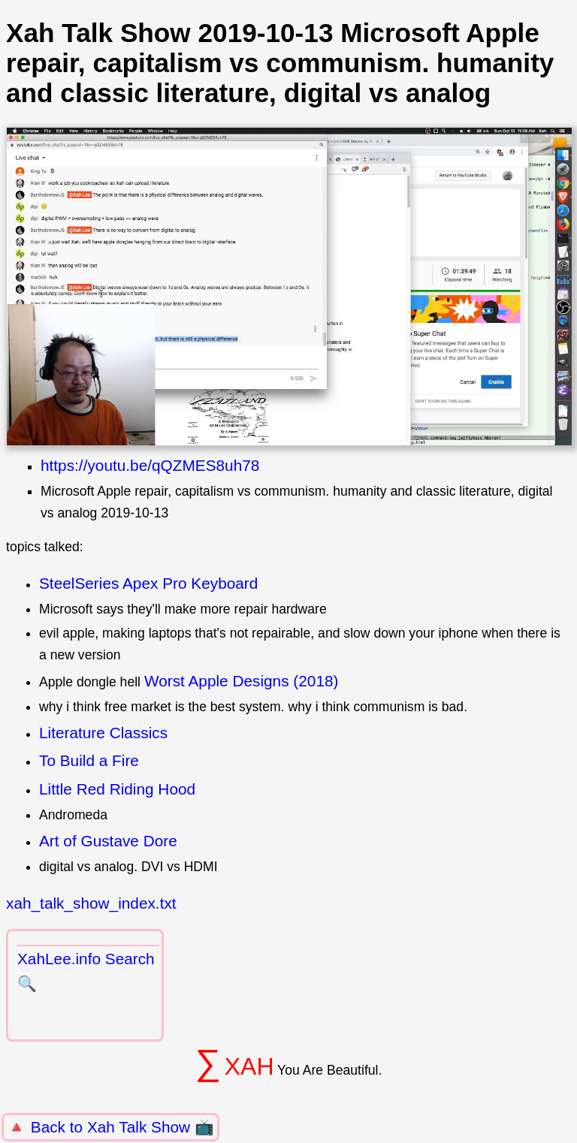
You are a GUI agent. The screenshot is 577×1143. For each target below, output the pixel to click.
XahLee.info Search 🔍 (86, 971)
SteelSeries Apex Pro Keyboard (148, 583)
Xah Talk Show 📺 (150, 1126)
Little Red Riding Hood (117, 789)
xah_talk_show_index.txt (91, 903)
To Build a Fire (89, 760)
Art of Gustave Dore (108, 840)
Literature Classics (103, 732)
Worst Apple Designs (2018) (241, 680)
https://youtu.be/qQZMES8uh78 (150, 465)
